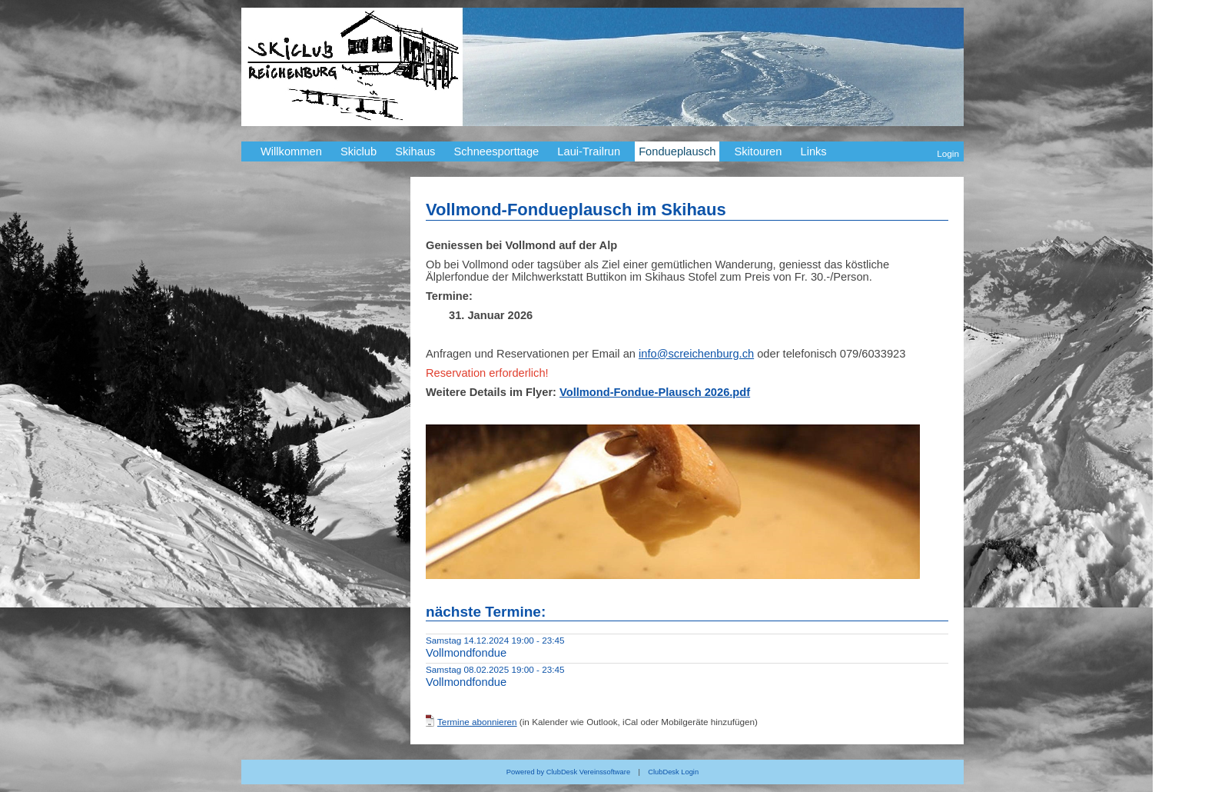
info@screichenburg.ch (696, 354)
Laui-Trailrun (588, 151)
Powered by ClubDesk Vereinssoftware (568, 772)
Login (948, 153)
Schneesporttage (496, 151)
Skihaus (415, 151)
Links (813, 151)
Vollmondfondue (466, 653)
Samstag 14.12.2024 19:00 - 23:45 (495, 640)
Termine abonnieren (477, 722)
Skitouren (758, 151)
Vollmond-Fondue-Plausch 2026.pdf (654, 392)
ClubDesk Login (673, 772)
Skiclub (358, 151)
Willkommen (291, 151)
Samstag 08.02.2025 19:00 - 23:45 (495, 669)
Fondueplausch (677, 151)
